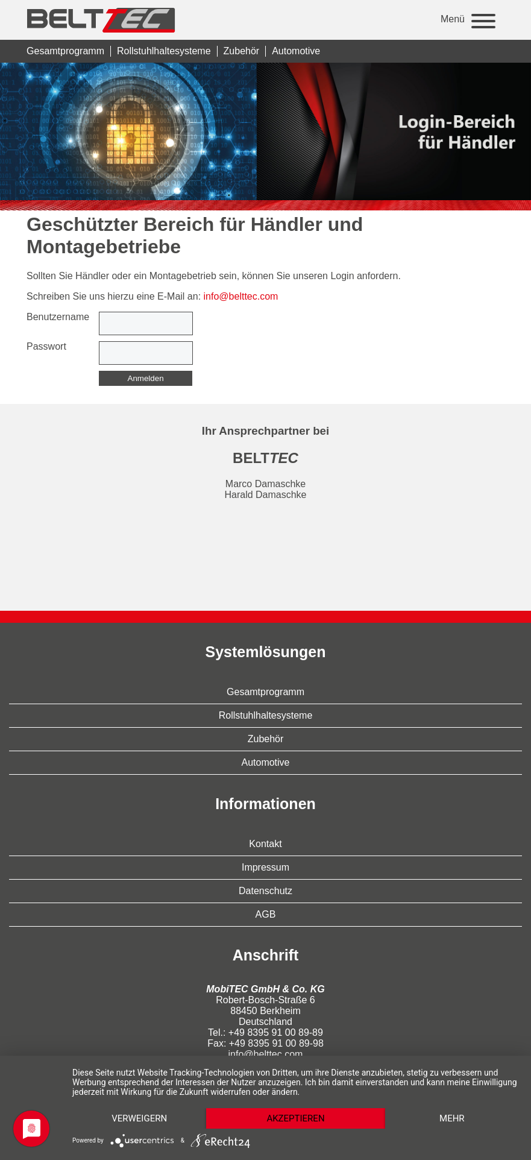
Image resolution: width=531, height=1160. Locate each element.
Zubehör (242, 51)
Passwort (46, 346)
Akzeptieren (295, 1118)
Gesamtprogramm (65, 51)
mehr (452, 1118)
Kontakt (265, 844)
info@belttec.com (241, 296)
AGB (266, 914)
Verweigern (139, 1118)
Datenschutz (265, 891)
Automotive (296, 51)
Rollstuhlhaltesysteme (164, 51)
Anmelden (146, 378)
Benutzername (58, 317)
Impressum (265, 867)
